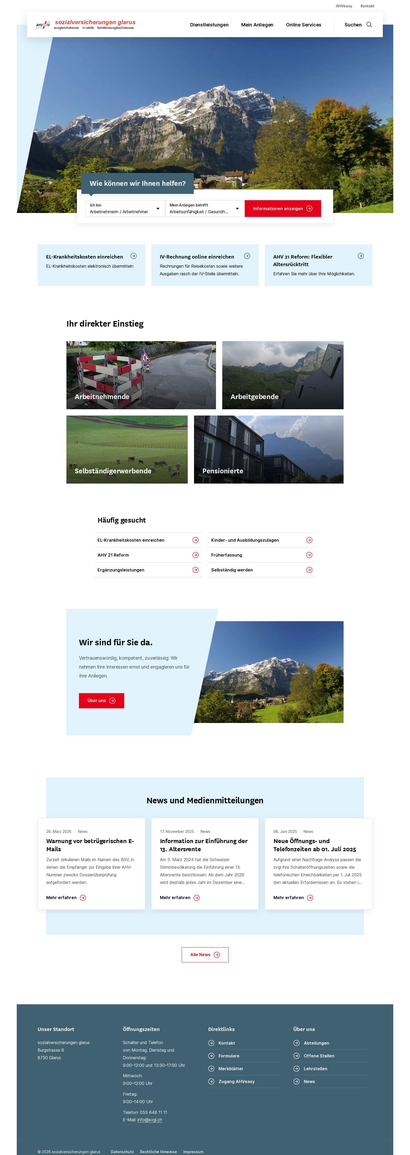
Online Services (303, 24)
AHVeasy (344, 6)
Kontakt (367, 6)
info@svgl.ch (150, 1119)
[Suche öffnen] (361, 24)
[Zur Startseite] (81, 25)
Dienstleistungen (209, 24)
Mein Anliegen (257, 24)
